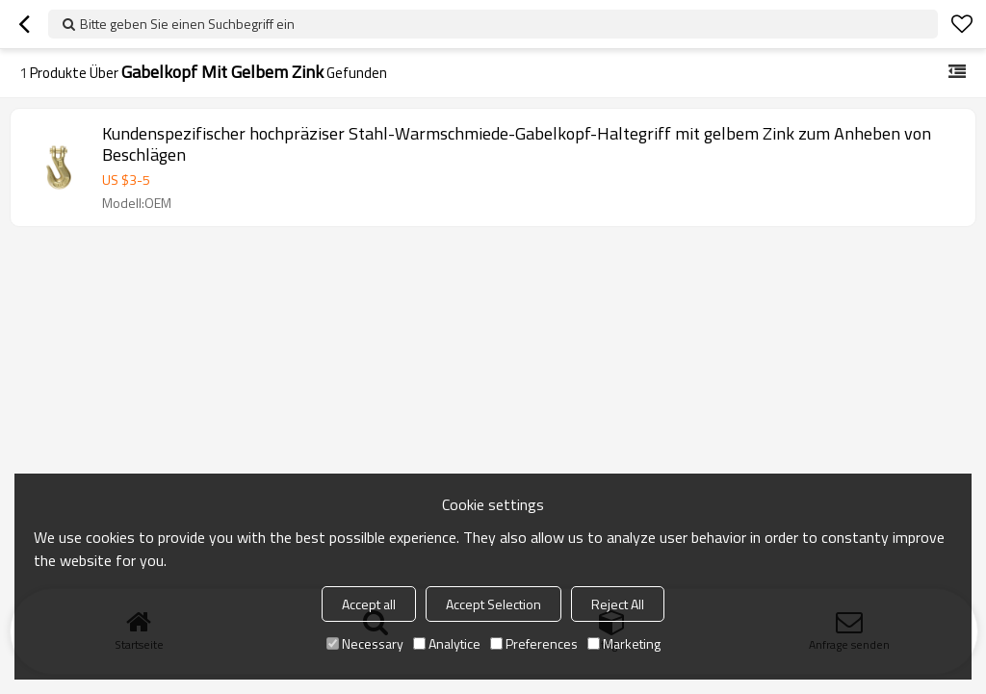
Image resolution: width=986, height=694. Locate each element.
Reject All (617, 604)
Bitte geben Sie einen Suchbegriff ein (187, 23)
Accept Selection (493, 604)
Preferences (534, 643)
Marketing (624, 643)
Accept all (369, 604)
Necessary (364, 643)
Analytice (446, 643)
